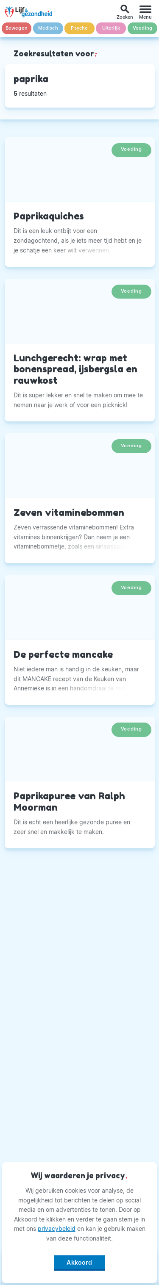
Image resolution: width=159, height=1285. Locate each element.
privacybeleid (56, 1228)
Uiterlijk (111, 28)
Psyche (79, 28)
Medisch (48, 28)
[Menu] (145, 12)
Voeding (142, 28)
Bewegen (17, 28)
